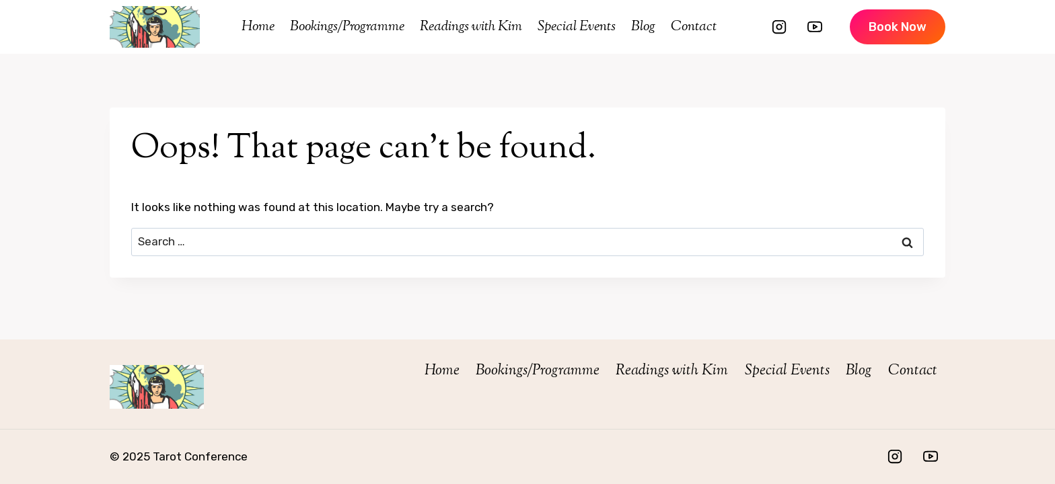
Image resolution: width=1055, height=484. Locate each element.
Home (258, 27)
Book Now (897, 26)
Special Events (577, 27)
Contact (694, 27)
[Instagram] (779, 27)
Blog (643, 27)
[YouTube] (815, 27)
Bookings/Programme (347, 27)
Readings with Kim (471, 27)
